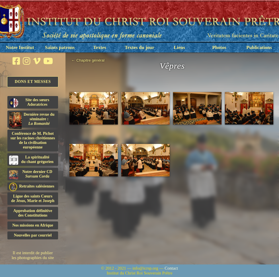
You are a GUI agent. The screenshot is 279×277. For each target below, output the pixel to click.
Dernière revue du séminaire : (31, 120)
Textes (99, 47)
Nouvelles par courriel (33, 235)
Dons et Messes (33, 82)
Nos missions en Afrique (32, 225)
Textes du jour (139, 47)
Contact (171, 268)
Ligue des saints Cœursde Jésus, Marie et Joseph (32, 198)
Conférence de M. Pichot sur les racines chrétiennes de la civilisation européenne (33, 140)
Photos (219, 47)
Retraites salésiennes (31, 186)
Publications (259, 47)
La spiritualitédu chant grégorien (31, 160)
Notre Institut (20, 47)
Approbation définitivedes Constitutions (32, 213)
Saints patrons (60, 47)
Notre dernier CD (30, 174)
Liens (179, 47)
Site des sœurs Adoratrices (29, 102)
